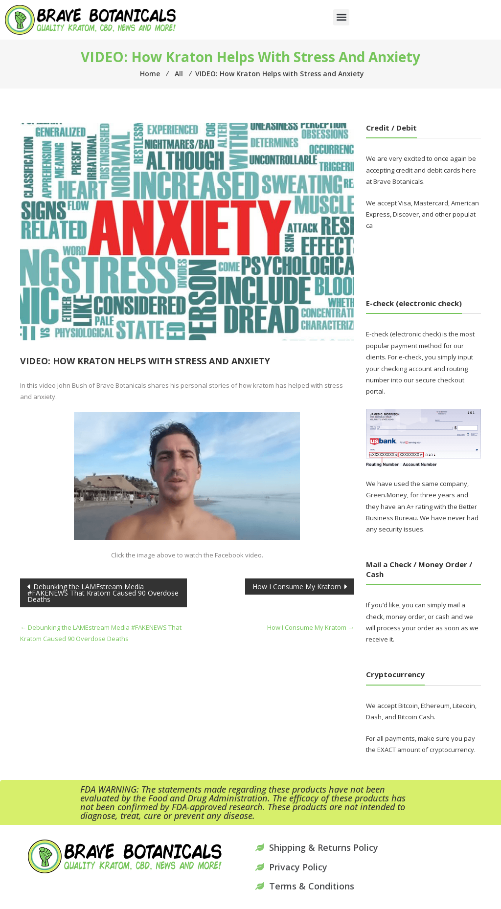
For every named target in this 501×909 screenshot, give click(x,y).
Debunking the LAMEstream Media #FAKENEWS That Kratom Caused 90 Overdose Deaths (103, 593)
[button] (341, 17)
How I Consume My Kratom (296, 586)
